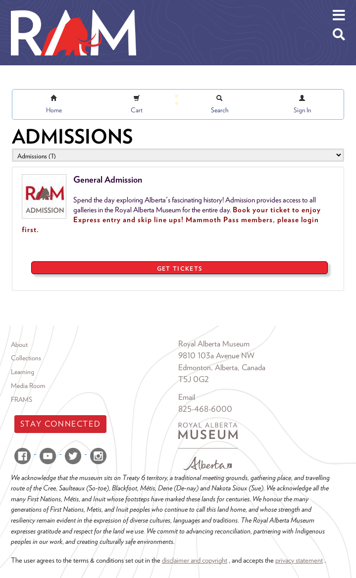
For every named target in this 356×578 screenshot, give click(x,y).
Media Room (28, 385)
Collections (26, 358)
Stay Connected (60, 424)
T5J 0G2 (193, 379)
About (19, 344)
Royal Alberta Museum (214, 343)
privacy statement (299, 560)
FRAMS (21, 399)
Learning (22, 372)
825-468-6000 (205, 409)
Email (186, 397)
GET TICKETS (179, 268)
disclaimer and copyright (194, 560)
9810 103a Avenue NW (216, 355)
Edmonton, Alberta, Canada (221, 367)
